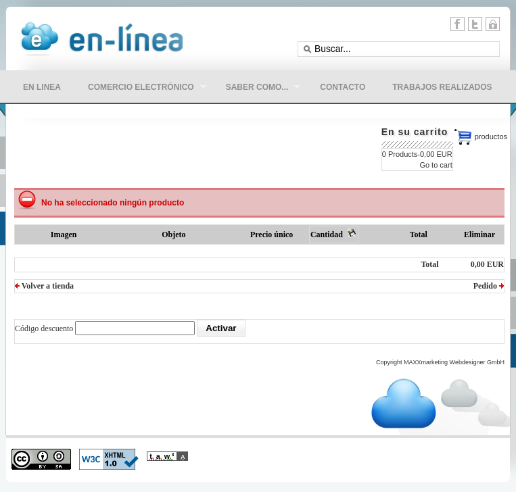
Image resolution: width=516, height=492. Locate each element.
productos (491, 136)
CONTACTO (342, 87)
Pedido (488, 286)
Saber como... (256, 88)
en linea (42, 87)
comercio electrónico (140, 88)
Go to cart (435, 165)
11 (493, 24)
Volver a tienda (44, 286)
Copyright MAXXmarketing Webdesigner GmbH (440, 362)
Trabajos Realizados (442, 87)
